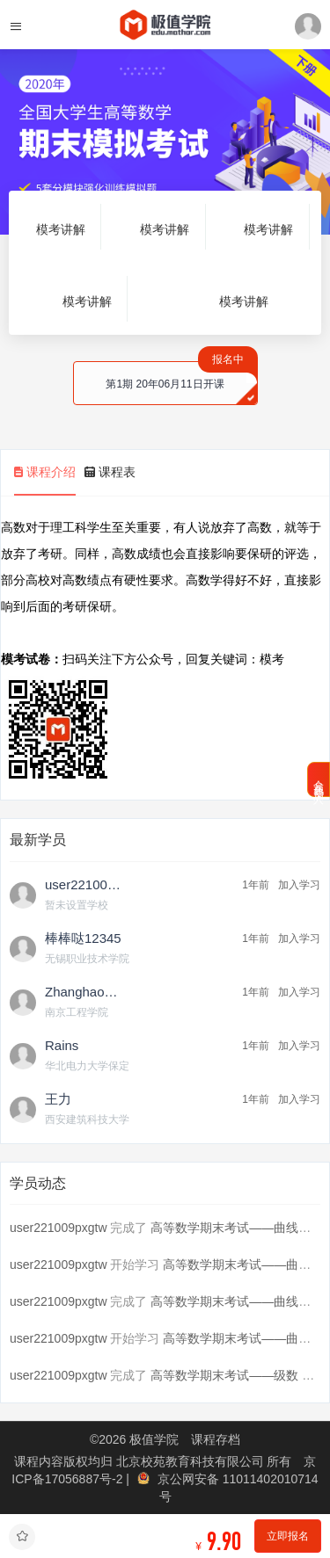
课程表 (110, 472)
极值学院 (154, 1439)
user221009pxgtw (58, 1228)
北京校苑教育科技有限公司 (192, 1461)
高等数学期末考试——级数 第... (237, 1375)
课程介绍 (45, 472)
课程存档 (215, 1439)
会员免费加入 (318, 779)
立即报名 (288, 1536)
